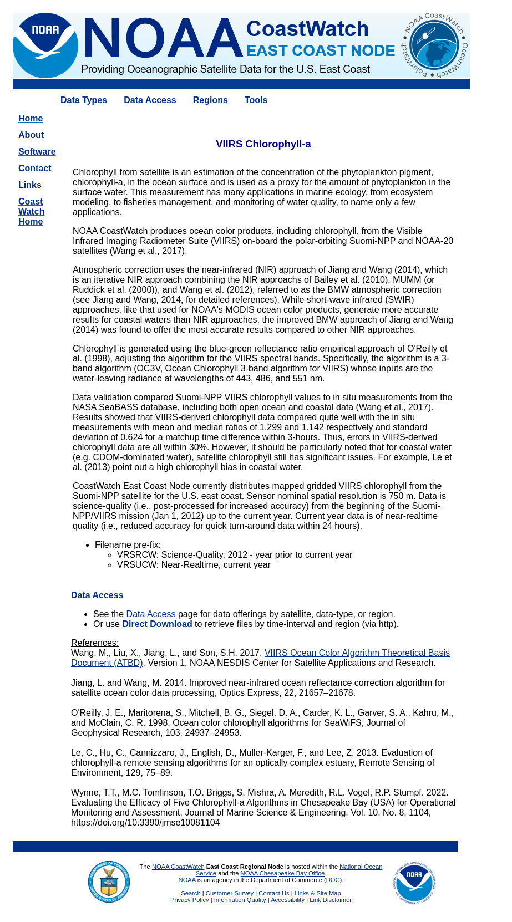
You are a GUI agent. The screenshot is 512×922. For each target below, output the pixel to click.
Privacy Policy (189, 899)
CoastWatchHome (31, 211)
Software (37, 151)
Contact (35, 168)
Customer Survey (230, 893)
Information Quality (240, 899)
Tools (256, 100)
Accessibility (288, 899)
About (31, 135)
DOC (333, 880)
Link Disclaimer (331, 899)
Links (30, 185)
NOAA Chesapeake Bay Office (283, 873)
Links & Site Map (318, 893)
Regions (210, 100)
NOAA (187, 880)
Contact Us (273, 893)
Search (190, 893)
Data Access (150, 100)
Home (30, 118)
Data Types (83, 100)
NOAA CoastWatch (178, 866)
